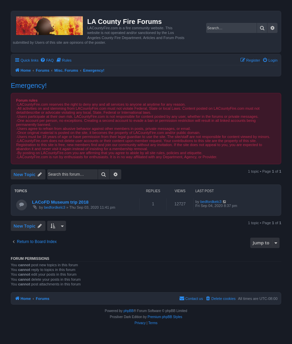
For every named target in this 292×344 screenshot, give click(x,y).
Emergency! (29, 85)
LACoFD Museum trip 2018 (60, 202)
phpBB (129, 311)
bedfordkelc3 (54, 207)
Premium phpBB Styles (165, 317)
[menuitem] (47, 60)
